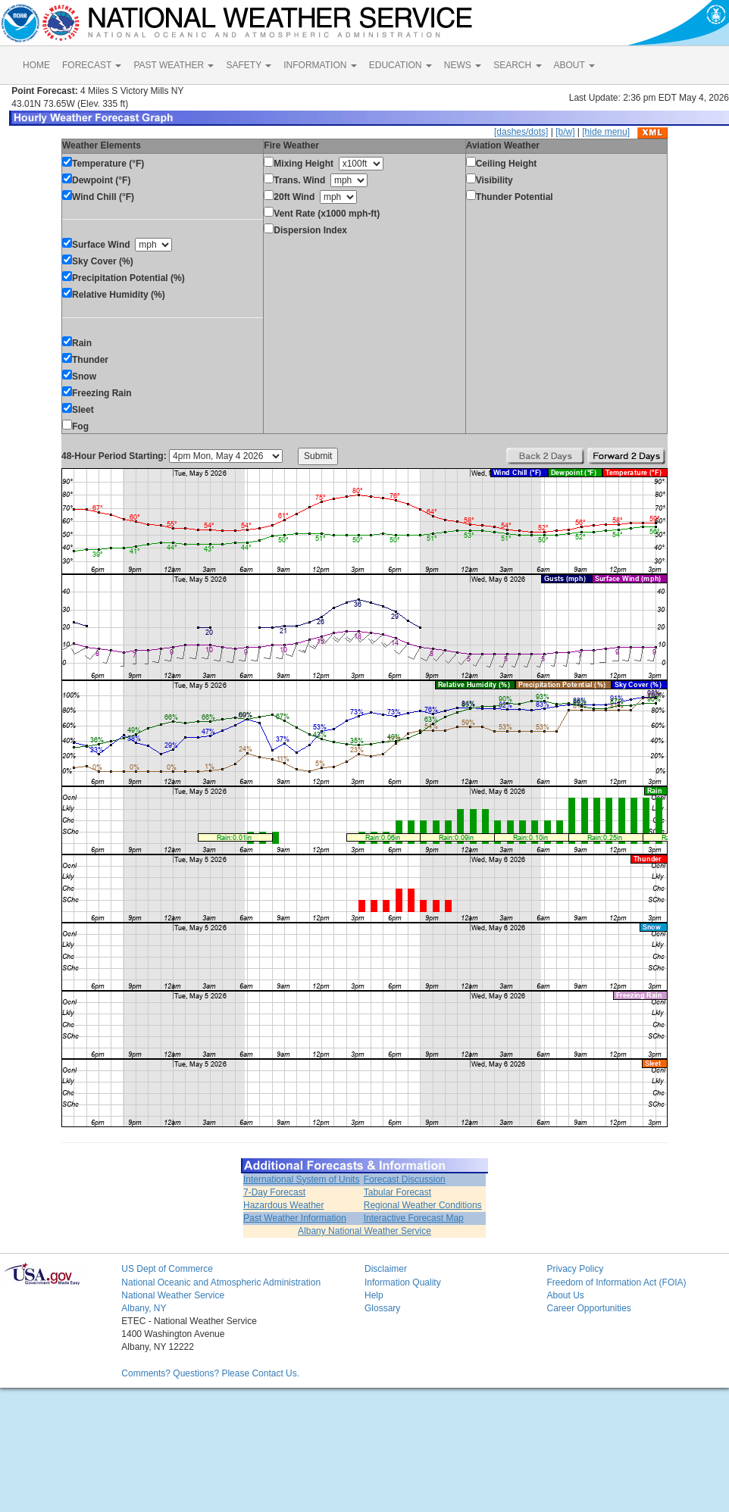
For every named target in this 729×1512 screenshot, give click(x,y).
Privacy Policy (574, 1269)
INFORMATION (319, 65)
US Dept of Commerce (167, 1269)
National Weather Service (172, 1295)
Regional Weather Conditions (423, 1205)
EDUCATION (400, 65)
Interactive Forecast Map (414, 1218)
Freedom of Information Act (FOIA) (616, 1282)
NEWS (462, 65)
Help (373, 1295)
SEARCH (517, 65)
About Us (565, 1295)
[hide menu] (606, 132)
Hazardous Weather (283, 1205)
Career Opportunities (588, 1308)
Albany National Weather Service (364, 1231)
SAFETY (248, 65)
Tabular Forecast (397, 1192)
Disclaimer (385, 1269)
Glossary (382, 1308)
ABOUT (574, 65)
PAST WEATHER (173, 65)
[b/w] (564, 132)
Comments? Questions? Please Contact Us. (210, 1373)
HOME (36, 65)
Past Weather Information (294, 1218)
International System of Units (301, 1179)
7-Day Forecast (274, 1192)
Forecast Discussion (405, 1179)
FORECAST (91, 65)
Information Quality (402, 1282)
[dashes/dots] (521, 132)
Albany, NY (143, 1308)
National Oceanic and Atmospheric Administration (221, 1282)
